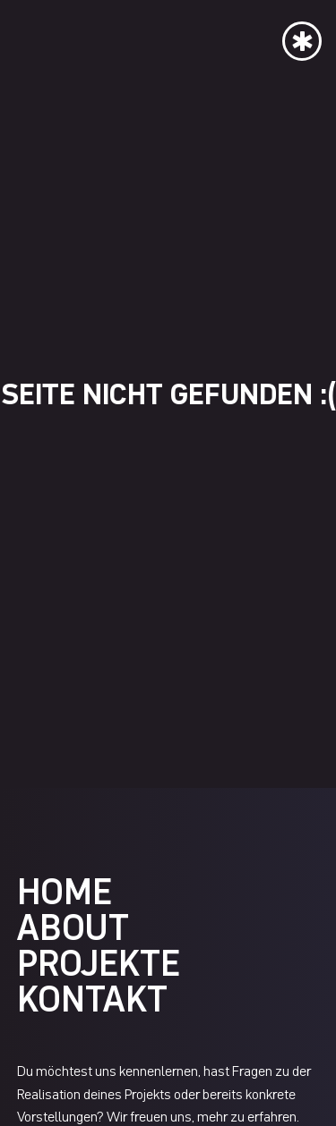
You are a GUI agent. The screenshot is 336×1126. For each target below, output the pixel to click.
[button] (302, 37)
